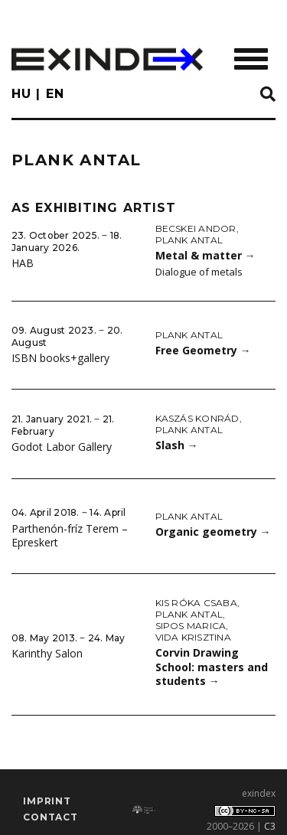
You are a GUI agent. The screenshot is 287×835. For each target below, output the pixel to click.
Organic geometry (213, 531)
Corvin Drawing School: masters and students (211, 666)
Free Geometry (203, 350)
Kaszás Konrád (197, 418)
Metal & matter (205, 255)
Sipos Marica (191, 625)
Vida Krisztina (193, 637)
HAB (22, 263)
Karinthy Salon (47, 653)
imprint (47, 801)
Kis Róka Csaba (196, 602)
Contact (50, 817)
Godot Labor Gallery (61, 446)
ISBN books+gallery (60, 358)
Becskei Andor (195, 228)
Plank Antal (189, 240)
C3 (270, 826)
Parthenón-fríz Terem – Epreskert (69, 535)
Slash (176, 445)
